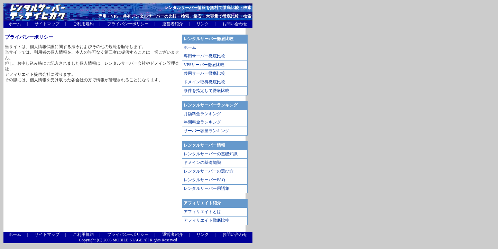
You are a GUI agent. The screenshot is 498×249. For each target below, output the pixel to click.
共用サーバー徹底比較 (204, 73)
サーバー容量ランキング (206, 130)
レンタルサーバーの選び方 (208, 171)
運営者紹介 (172, 23)
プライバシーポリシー (128, 23)
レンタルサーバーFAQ (204, 179)
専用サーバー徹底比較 (204, 56)
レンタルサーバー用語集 (206, 188)
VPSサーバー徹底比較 (204, 64)
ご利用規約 (83, 23)
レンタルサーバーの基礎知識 (211, 153)
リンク (202, 23)
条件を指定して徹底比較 (206, 90)
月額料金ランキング (202, 113)
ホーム (15, 23)
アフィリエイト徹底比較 (206, 220)
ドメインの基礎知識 (202, 162)
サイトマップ (47, 23)
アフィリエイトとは (202, 211)
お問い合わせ (234, 23)
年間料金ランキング (202, 122)
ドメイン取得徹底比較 (204, 82)
